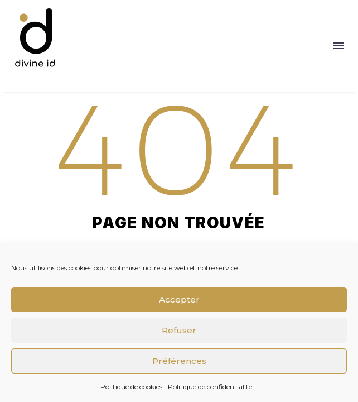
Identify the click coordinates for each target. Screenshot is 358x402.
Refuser (179, 330)
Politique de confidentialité (210, 386)
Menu (338, 45)
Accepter (179, 299)
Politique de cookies (131, 386)
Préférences (179, 361)
